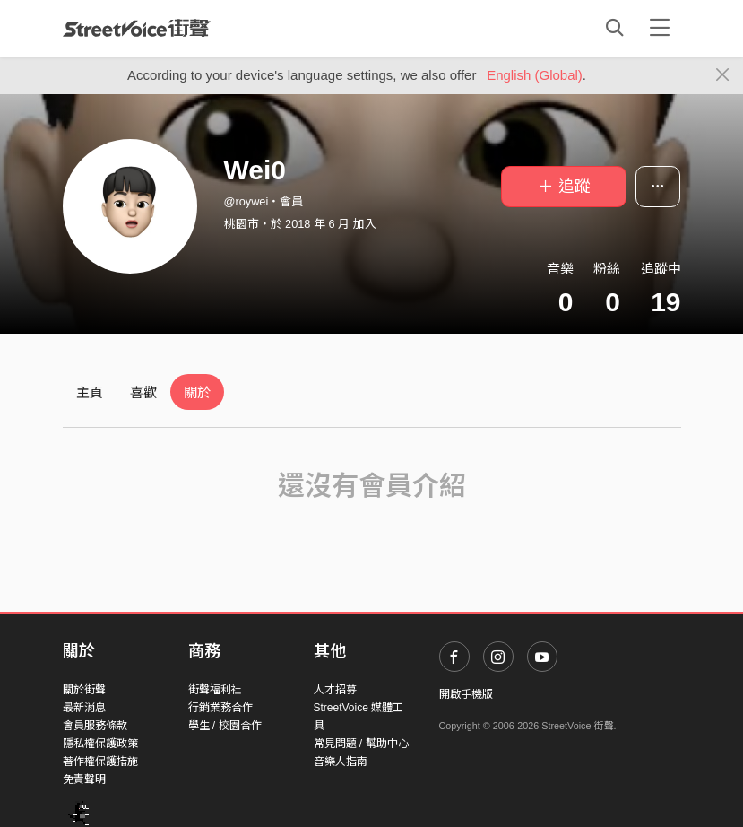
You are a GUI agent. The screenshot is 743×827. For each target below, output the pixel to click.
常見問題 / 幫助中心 (361, 743)
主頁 (89, 392)
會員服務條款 (95, 725)
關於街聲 (84, 689)
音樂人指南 (340, 761)
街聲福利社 (215, 689)
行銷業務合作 (220, 707)
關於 (197, 392)
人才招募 (335, 689)
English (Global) (535, 75)
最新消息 (84, 707)
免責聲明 (84, 779)
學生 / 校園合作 (225, 725)
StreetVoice (137, 28)
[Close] (723, 75)
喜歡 (143, 392)
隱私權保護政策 (100, 743)
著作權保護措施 (100, 761)
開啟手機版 (466, 694)
